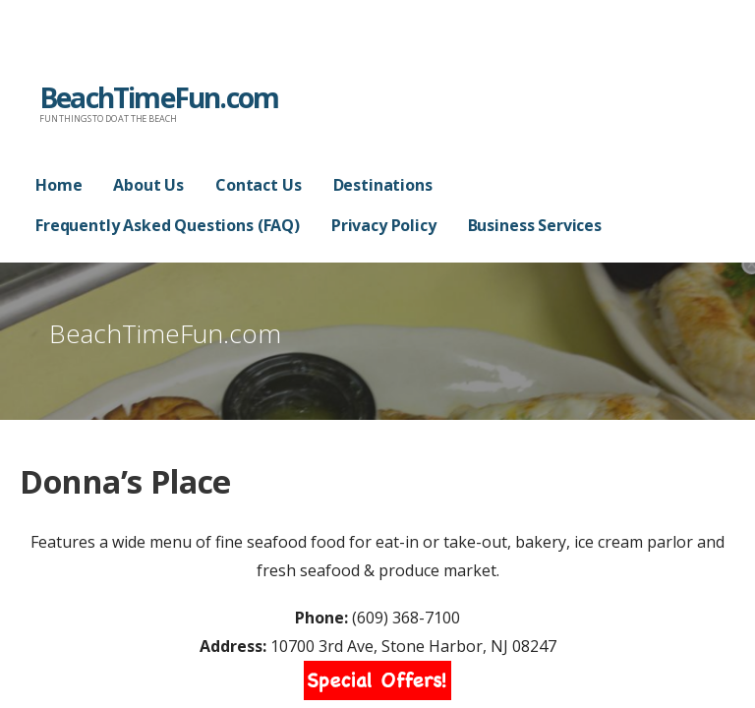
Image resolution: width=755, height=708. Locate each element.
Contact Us (258, 185)
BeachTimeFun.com (158, 97)
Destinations (383, 185)
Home (58, 185)
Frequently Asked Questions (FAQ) (167, 225)
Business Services (535, 225)
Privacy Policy (383, 225)
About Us (148, 185)
